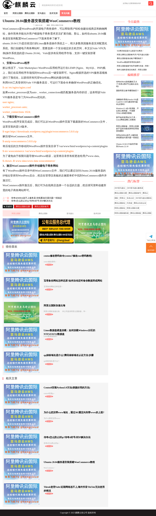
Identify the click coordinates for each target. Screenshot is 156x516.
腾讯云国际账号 (135, 193)
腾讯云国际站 (120, 203)
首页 (6, 13)
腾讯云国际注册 (121, 193)
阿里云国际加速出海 (54, 305)
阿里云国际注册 (133, 208)
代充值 (129, 203)
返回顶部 (151, 248)
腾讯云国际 (30, 13)
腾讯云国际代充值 (57, 25)
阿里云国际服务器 (122, 213)
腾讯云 (145, 193)
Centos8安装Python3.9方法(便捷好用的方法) (67, 387)
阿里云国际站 (120, 208)
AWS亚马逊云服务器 (135, 188)
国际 (116, 198)
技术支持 (54, 13)
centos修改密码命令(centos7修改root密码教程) (68, 255)
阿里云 (122, 198)
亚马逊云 (42, 13)
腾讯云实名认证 (140, 203)
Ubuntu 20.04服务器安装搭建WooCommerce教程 (69, 462)
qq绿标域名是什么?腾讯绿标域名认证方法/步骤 (69, 355)
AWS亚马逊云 (120, 188)
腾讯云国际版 (135, 213)
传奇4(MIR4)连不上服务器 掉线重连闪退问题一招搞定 (36, 198)
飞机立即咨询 (151, 240)
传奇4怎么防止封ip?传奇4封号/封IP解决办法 (32, 201)
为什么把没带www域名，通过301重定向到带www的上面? (74, 412)
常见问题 (65, 13)
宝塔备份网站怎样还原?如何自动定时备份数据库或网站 (73, 280)
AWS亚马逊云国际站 (144, 198)
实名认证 (130, 198)
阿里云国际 (18, 13)
